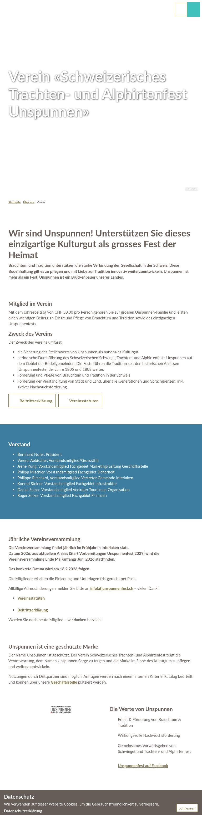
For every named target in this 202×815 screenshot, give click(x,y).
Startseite (14, 202)
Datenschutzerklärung (23, 810)
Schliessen (187, 808)
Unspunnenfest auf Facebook (143, 765)
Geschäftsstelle (64, 682)
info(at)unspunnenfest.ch (111, 588)
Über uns (28, 202)
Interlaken (191, 188)
